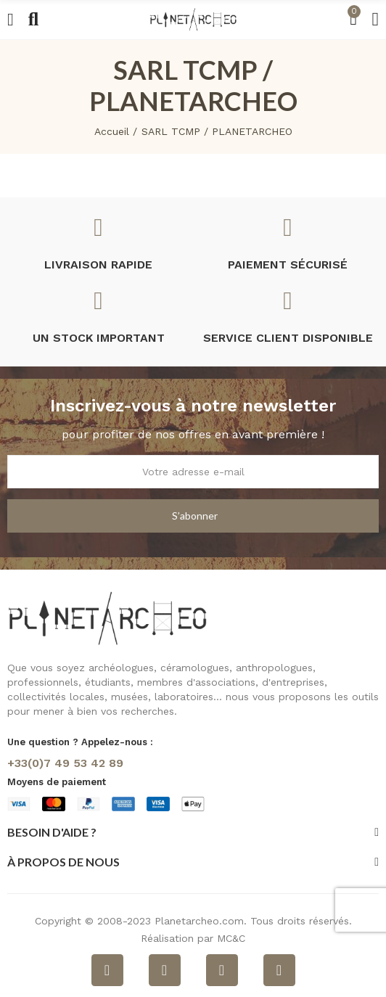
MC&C (231, 938)
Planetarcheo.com (199, 921)
